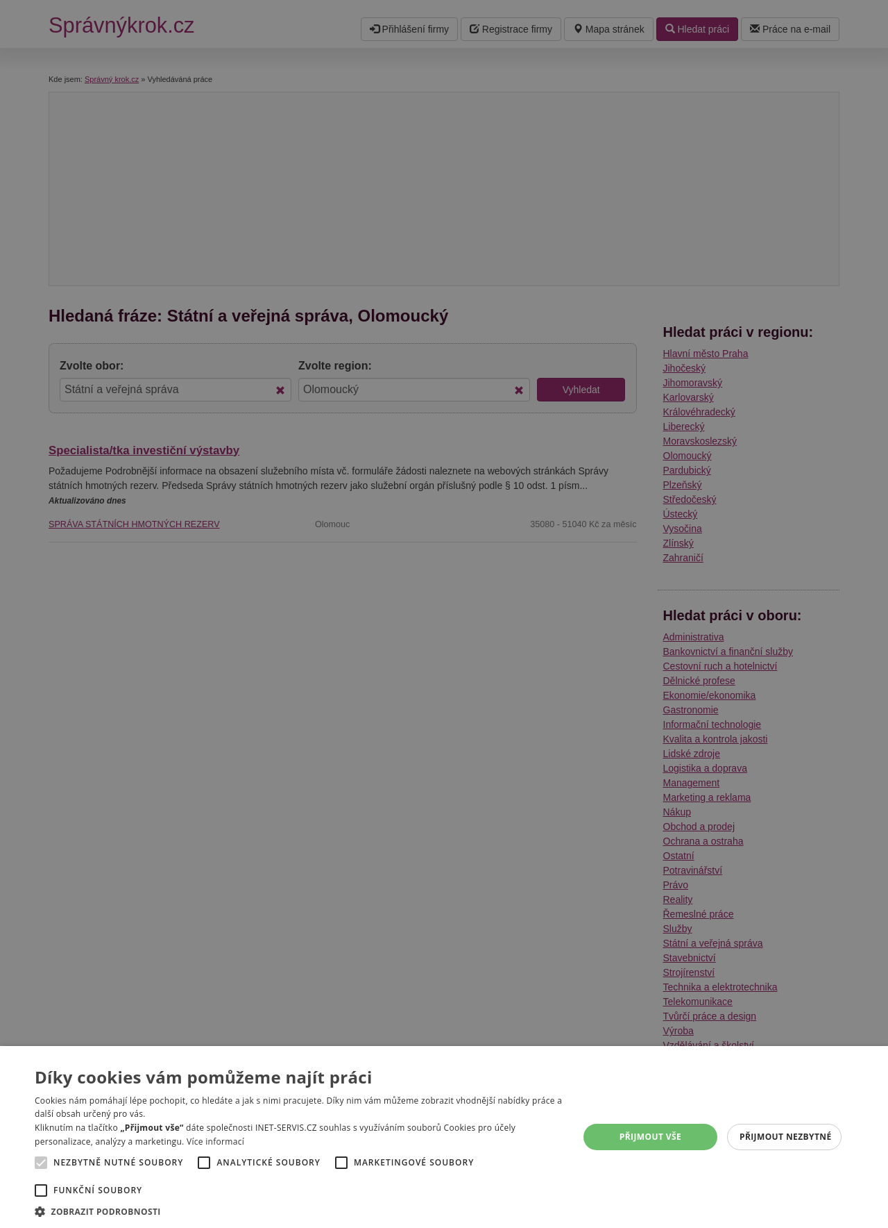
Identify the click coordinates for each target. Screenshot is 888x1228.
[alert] (444, 614)
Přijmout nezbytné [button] (786, 1137)
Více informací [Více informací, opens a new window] (215, 1141)
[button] (299, 1211)
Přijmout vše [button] (650, 1137)
